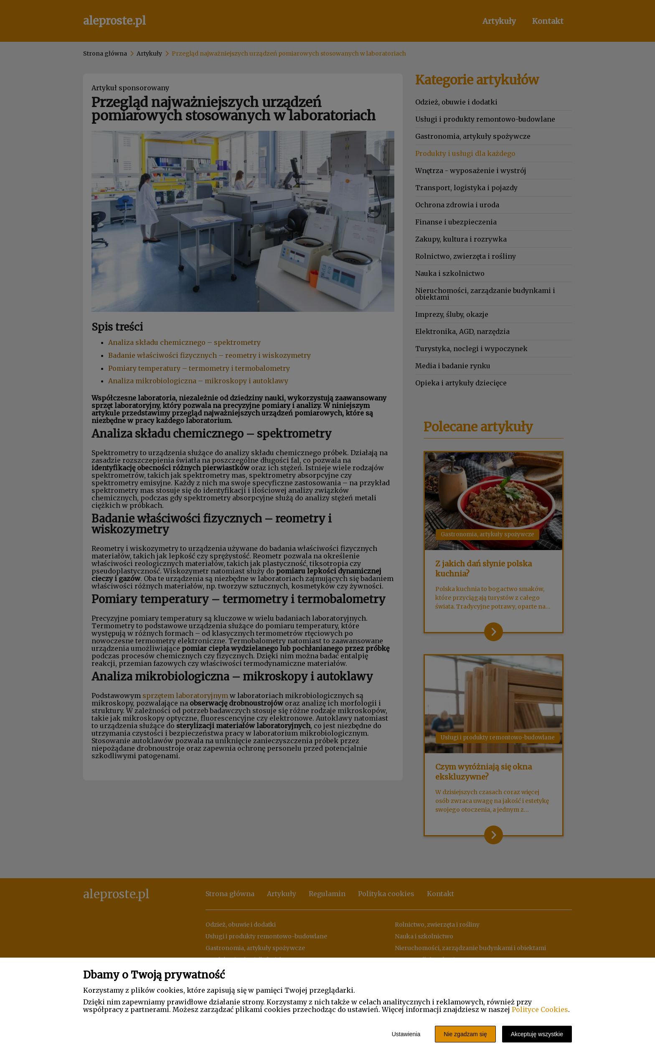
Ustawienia (406, 1034)
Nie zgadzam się (465, 1034)
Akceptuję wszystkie (537, 1034)
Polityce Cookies (540, 1009)
